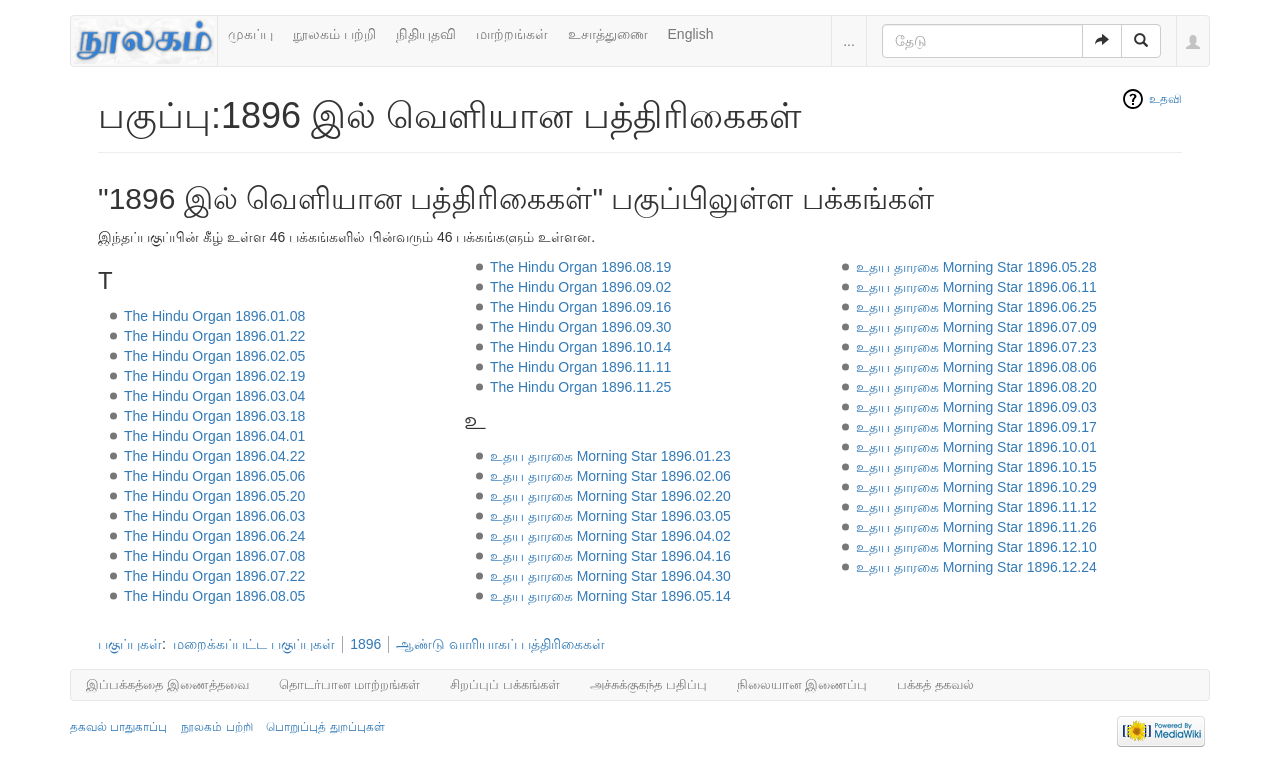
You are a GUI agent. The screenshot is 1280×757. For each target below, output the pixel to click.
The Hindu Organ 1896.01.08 (214, 316)
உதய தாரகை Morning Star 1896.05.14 (610, 596)
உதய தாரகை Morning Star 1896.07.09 (976, 327)
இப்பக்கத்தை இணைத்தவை (167, 684)
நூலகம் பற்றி (334, 34)
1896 (365, 644)
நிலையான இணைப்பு (802, 684)
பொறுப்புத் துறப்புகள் (325, 727)
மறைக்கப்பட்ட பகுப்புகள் (254, 644)
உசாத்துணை (608, 34)
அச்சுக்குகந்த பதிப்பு (648, 684)
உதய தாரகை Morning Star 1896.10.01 (976, 447)
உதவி (1165, 99)
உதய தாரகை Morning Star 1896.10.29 (976, 487)
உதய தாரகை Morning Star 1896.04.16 (610, 556)
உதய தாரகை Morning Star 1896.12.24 (976, 567)
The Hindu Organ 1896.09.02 (580, 287)
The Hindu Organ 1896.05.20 (214, 496)
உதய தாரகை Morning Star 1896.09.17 (976, 427)
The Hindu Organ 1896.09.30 (580, 327)
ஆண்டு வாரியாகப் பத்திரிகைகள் (500, 644)
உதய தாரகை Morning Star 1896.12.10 (976, 547)
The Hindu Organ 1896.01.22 (214, 336)
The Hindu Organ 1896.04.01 (214, 436)
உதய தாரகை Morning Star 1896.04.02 (610, 536)
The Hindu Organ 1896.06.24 (214, 536)
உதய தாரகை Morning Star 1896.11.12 (976, 507)
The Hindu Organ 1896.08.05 (214, 596)
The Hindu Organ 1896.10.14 (580, 347)
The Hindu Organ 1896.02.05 (214, 356)
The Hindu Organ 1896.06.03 (214, 516)
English (691, 34)
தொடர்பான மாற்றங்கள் (350, 684)
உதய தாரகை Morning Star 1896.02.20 (610, 496)
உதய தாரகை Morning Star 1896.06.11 (976, 287)
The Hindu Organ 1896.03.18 (214, 416)
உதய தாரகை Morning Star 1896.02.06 (610, 476)
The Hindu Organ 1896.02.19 (214, 376)
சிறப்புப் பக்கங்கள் (505, 684)
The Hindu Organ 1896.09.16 (580, 307)
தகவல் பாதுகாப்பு (118, 727)
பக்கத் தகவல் (935, 684)
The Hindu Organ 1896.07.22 (214, 576)
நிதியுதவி (426, 34)
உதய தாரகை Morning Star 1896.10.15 (976, 467)
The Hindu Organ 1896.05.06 (214, 476)
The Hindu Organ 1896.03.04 (214, 396)
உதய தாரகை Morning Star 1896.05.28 (976, 267)
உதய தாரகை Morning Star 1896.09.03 (976, 407)
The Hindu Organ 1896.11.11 (580, 367)
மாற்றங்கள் (512, 34)
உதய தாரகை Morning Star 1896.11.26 (976, 527)
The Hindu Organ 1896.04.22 (214, 456)
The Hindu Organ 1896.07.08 (214, 556)
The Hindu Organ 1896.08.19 (580, 267)
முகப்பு (250, 34)
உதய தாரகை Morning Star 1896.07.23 (976, 347)
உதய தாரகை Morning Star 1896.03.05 (610, 516)
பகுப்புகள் (130, 644)
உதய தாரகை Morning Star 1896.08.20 (976, 387)
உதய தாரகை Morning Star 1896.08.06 (976, 367)
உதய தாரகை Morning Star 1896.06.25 (976, 307)
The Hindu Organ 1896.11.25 (580, 387)
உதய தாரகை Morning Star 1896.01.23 (610, 456)
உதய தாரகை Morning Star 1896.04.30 (610, 576)
